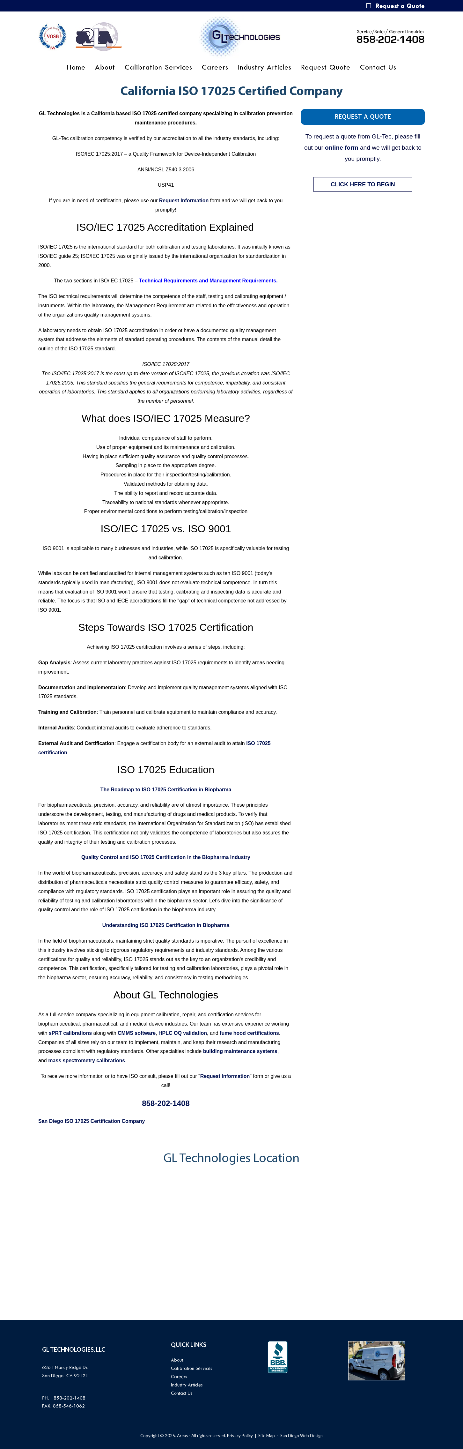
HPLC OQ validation (182, 1033)
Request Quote (325, 67)
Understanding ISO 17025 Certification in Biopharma (165, 925)
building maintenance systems (240, 1051)
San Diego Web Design (301, 1435)
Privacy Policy (240, 1435)
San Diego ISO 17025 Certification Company (91, 1121)
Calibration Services (158, 67)
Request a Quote (400, 6)
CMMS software (137, 1033)
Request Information (184, 200)
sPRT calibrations (70, 1033)
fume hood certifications (249, 1033)
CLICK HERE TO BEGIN (363, 184)
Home (76, 67)
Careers (215, 67)
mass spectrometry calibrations (86, 1060)
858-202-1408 (390, 39)
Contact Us (378, 67)
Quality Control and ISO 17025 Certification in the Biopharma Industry (165, 857)
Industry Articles (264, 67)
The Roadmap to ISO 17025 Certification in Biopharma (165, 789)
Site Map (266, 1435)
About (105, 67)
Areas (182, 1435)
